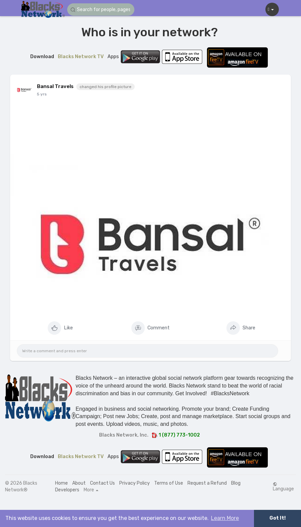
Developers (67, 490)
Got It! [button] (277, 518)
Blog (236, 483)
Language (283, 486)
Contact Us (102, 483)
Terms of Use (168, 483)
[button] (101, 9)
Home (61, 483)
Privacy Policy (134, 483)
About (79, 483)
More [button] (91, 490)
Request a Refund (207, 483)
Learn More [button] (225, 518)
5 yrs (42, 94)
